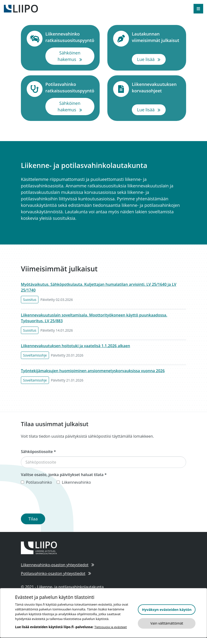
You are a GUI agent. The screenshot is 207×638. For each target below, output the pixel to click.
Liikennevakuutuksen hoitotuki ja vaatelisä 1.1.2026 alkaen (75, 345)
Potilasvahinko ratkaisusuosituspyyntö (69, 87)
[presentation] (57, 500)
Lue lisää (151, 59)
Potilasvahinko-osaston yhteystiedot (56, 573)
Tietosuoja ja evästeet (110, 627)
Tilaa (33, 519)
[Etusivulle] (21, 8)
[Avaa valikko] (198, 8)
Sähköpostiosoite (38, 451)
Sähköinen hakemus (76, 56)
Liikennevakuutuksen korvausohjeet (156, 87)
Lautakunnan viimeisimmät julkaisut (156, 37)
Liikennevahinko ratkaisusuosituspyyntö (69, 37)
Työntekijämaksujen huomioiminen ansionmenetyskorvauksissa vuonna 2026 (93, 370)
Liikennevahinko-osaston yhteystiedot (57, 564)
